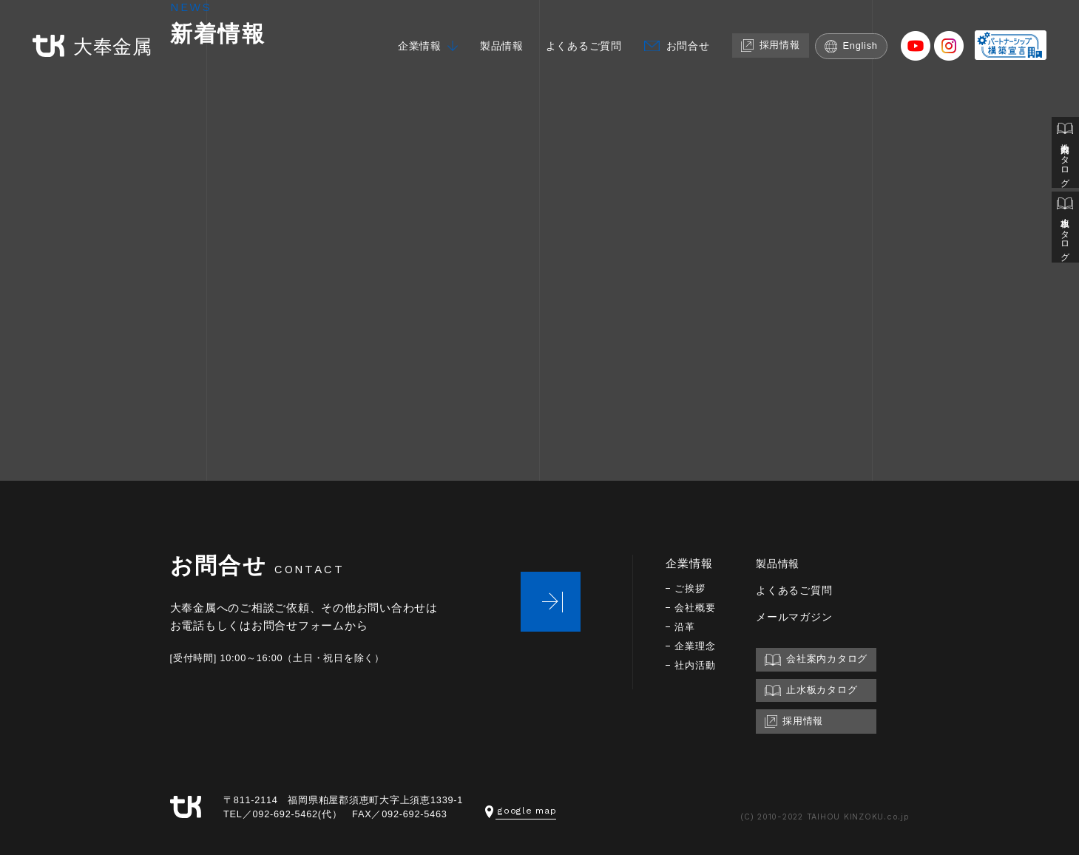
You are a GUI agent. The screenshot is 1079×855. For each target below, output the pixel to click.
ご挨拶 (690, 588)
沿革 (685, 626)
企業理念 (696, 646)
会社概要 (696, 607)
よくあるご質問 (584, 35)
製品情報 (498, 35)
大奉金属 (85, 35)
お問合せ (692, 35)
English (861, 35)
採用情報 (778, 34)
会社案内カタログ (1065, 154)
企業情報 (413, 35)
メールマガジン (799, 616)
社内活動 (696, 665)
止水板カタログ (1065, 230)
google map (521, 810)
